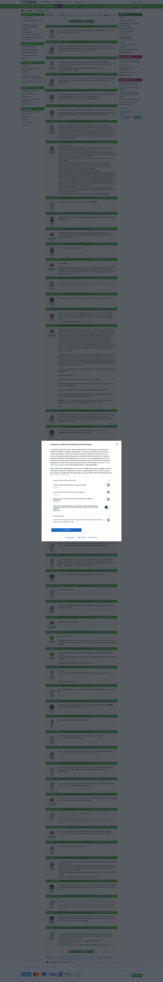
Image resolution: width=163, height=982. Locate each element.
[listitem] (81, 480)
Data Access (81, 537)
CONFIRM (66, 530)
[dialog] (81, 491)
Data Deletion (69, 537)
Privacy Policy (93, 537)
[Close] (117, 445)
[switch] (107, 485)
